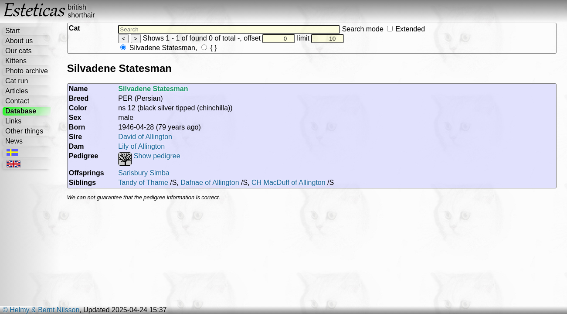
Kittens (16, 61)
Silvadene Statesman (157, 47)
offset (269, 38)
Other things (24, 131)
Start (12, 30)
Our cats (18, 51)
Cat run (16, 81)
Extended (406, 29)
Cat (74, 28)
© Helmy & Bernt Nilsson (41, 310)
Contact (17, 101)
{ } (209, 47)
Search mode (383, 29)
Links (13, 121)
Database (20, 111)
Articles (16, 91)
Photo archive (26, 71)
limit (320, 38)
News (14, 141)
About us (19, 40)
